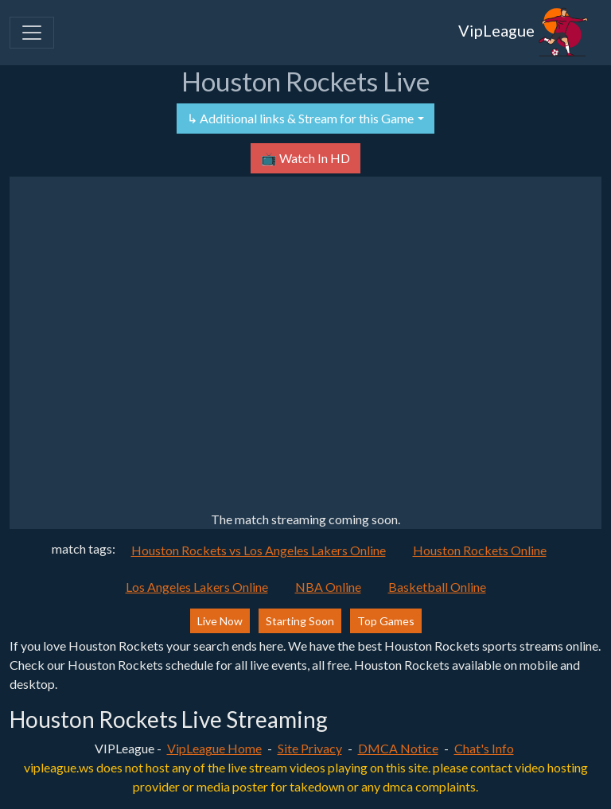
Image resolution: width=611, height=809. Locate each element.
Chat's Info (484, 748)
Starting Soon (300, 621)
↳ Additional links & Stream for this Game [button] (300, 118)
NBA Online (328, 586)
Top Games (385, 621)
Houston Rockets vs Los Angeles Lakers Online (258, 550)
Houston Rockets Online (480, 550)
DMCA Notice (398, 748)
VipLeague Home (214, 748)
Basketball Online (437, 586)
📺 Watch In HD (305, 157)
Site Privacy (310, 748)
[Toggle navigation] (32, 33)
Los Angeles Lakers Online (197, 586)
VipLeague (523, 32)
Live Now (220, 621)
